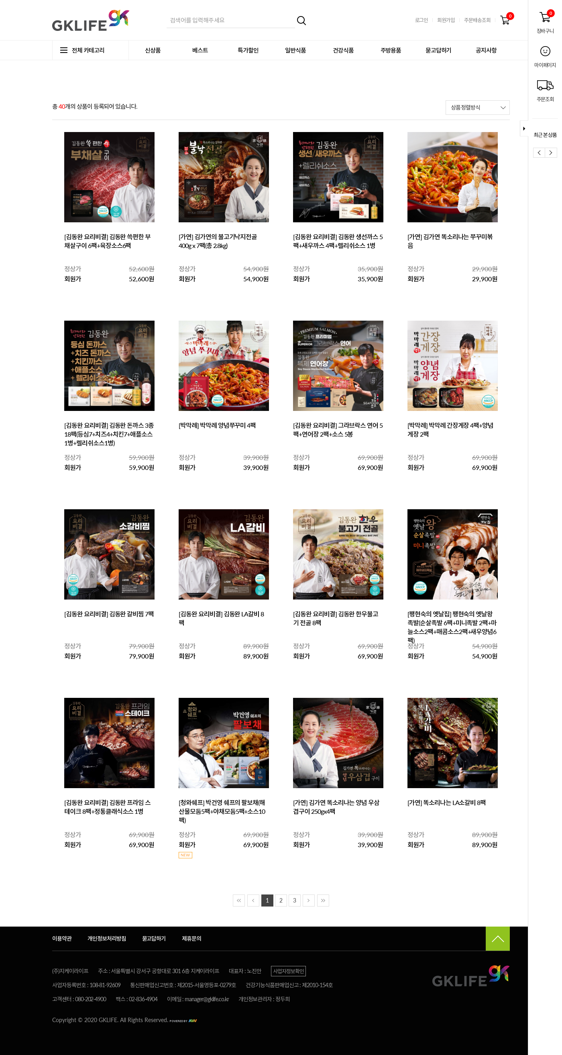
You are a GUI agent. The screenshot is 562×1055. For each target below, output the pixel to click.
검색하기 (302, 21)
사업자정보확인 (288, 971)
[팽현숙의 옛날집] (429, 614)
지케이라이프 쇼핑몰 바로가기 (92, 20)
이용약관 (61, 938)
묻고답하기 (439, 50)
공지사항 (486, 50)
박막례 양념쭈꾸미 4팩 (228, 425)
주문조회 (545, 99)
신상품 (153, 50)
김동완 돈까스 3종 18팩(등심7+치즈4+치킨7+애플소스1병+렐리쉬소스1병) (109, 434)
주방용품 (391, 50)
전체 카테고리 (82, 50)
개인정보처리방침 (107, 938)
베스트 (200, 50)
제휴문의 (191, 938)
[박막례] (189, 425)
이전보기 (539, 153)
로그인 (421, 20)
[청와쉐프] (192, 802)
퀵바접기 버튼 (524, 128)
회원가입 (446, 20)
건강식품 (343, 50)
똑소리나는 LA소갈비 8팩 (454, 802)
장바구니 (505, 20)
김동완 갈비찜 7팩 (131, 614)
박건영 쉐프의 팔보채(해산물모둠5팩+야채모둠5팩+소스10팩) (222, 811)
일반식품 (295, 50)
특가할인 (248, 50)
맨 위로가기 (498, 939)
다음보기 (551, 153)
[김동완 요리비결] (86, 236)
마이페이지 (545, 65)
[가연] (186, 236)
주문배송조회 (477, 20)
